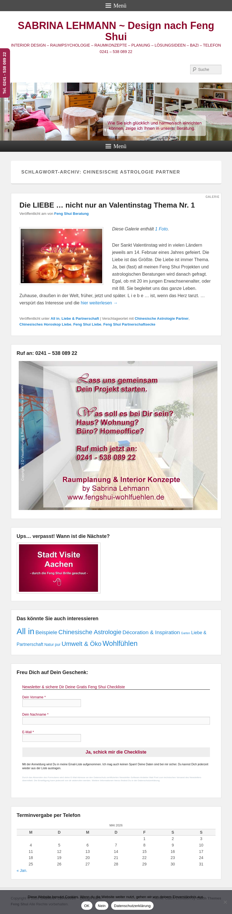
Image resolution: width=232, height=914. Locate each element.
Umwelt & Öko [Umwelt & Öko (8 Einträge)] (82, 643)
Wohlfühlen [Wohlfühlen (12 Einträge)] (120, 643)
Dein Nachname (35, 714)
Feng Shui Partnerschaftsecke (129, 324)
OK (86, 906)
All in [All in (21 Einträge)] (26, 631)
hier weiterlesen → (99, 302)
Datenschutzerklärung (132, 906)
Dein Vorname (34, 697)
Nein (102, 906)
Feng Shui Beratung (71, 213)
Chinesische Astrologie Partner (161, 318)
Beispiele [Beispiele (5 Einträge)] (46, 632)
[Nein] (225, 902)
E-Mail (28, 732)
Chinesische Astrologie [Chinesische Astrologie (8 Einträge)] (89, 632)
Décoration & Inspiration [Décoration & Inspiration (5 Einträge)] (151, 632)
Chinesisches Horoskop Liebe (45, 324)
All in (55, 318)
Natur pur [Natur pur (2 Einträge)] (52, 644)
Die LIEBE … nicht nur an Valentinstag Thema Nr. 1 (107, 205)
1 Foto (161, 229)
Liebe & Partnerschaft (80, 318)
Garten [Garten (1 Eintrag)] (185, 633)
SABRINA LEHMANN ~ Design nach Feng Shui (116, 31)
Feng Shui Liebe (87, 324)
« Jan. (22, 870)
